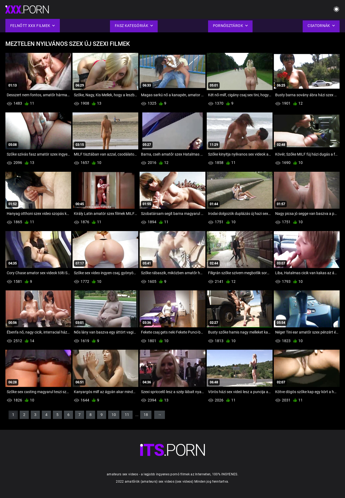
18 (146, 415)
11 (127, 415)
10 (114, 415)
